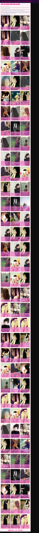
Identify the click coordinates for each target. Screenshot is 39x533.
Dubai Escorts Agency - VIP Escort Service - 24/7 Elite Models (16, 1)
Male (4, 4)
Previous (9, 530)
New (16, 4)
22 (18, 530)
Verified (14, 4)
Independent (7, 4)
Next (21, 530)
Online (19, 4)
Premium (11, 4)
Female (2, 4)
